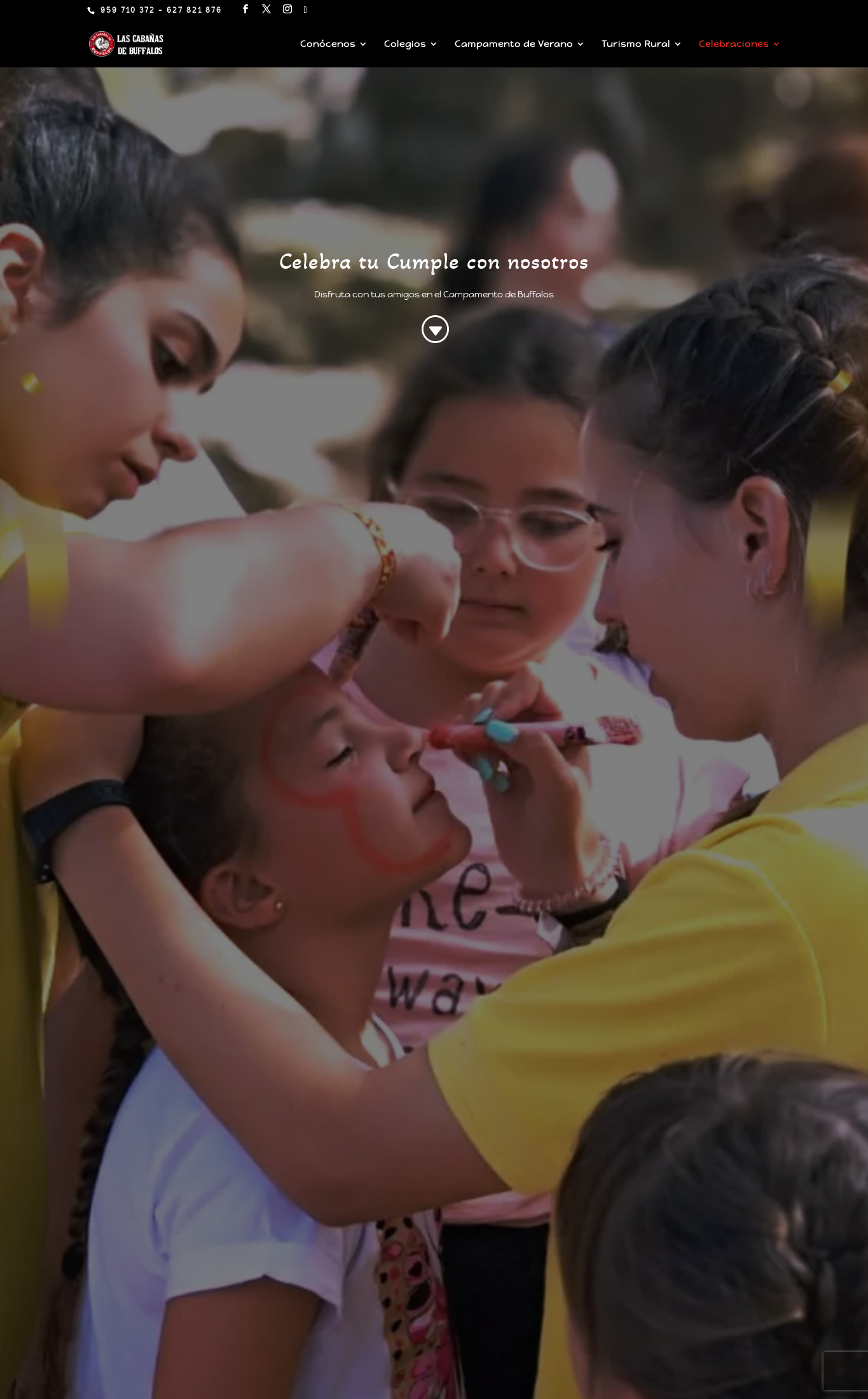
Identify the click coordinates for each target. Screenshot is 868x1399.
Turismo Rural (636, 44)
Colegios (405, 44)
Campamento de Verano (514, 44)
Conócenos (327, 44)
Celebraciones (734, 44)
